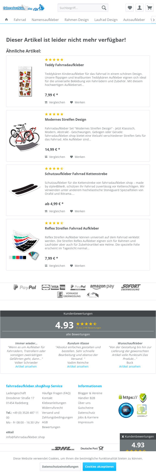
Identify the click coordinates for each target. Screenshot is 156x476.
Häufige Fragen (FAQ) (56, 393)
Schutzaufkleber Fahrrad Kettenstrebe (76, 174)
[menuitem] (83, 8)
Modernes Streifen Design (65, 119)
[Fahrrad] (20, 20)
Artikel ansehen (26, 366)
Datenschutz (86, 413)
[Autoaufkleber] (134, 20)
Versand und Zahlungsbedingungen (57, 415)
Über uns (84, 403)
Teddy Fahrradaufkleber (64, 65)
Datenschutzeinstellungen (60, 466)
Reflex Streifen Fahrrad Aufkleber (72, 228)
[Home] (6, 20)
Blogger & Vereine (90, 393)
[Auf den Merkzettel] (77, 102)
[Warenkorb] (149, 8)
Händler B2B (86, 398)
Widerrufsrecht (52, 408)
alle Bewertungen (78, 334)
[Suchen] (104, 8)
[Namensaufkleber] (45, 20)
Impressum (85, 422)
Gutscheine (85, 408)
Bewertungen (51, 427)
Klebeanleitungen (54, 403)
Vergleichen (55, 102)
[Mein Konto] (139, 8)
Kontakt (47, 398)
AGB (45, 422)
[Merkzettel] (130, 8)
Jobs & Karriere (88, 417)
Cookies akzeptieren (99, 466)
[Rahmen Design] (77, 20)
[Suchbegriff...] (83, 8)
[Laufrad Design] (106, 20)
